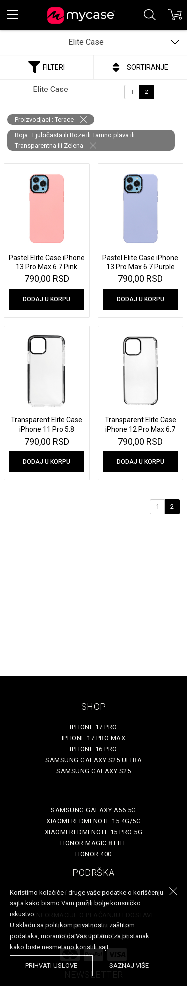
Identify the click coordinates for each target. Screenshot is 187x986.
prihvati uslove (51, 965)
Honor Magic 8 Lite (93, 843)
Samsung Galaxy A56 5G (93, 810)
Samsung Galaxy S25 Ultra (93, 760)
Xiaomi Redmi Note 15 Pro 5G (94, 832)
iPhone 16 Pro (93, 749)
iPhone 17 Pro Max (94, 738)
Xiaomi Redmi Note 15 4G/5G (93, 821)
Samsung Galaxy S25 (93, 771)
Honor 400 (93, 854)
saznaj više (129, 965)
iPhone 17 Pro (93, 727)
